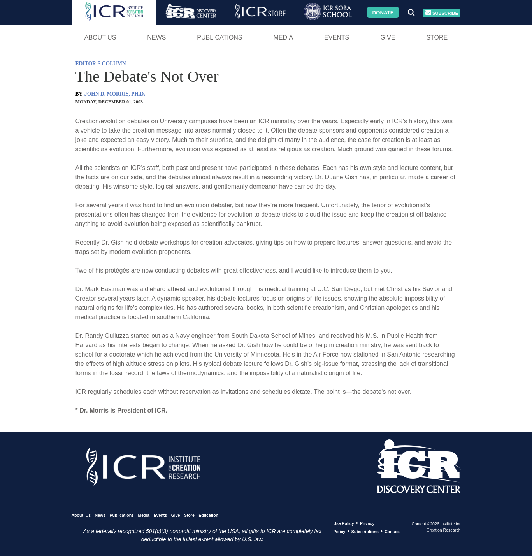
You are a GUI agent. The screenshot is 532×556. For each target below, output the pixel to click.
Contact (392, 531)
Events (336, 37)
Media (283, 37)
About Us (100, 37)
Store (437, 37)
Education (208, 515)
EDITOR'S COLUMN (100, 63)
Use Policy (343, 523)
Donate (382, 12)
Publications (219, 37)
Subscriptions (365, 531)
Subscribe (441, 13)
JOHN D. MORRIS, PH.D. (114, 94)
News (156, 37)
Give (387, 37)
